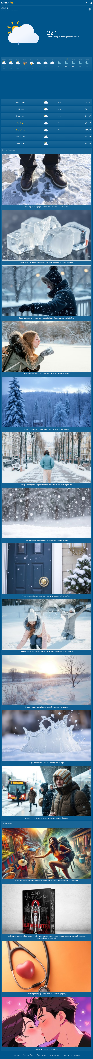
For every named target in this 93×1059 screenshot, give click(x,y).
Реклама (77, 1055)
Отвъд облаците (8, 150)
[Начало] (7, 3)
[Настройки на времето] (86, 2)
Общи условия (27, 1055)
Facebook (16, 1055)
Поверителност (41, 1055)
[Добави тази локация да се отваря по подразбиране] (90, 9)
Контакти (68, 1055)
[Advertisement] (46, 85)
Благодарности (55, 1055)
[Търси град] (91, 3)
